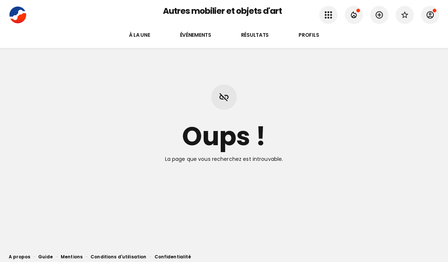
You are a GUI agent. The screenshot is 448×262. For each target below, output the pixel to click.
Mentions (72, 257)
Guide (45, 257)
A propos (19, 257)
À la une (139, 35)
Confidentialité (173, 257)
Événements (195, 35)
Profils (308, 35)
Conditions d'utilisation (118, 257)
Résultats (255, 35)
